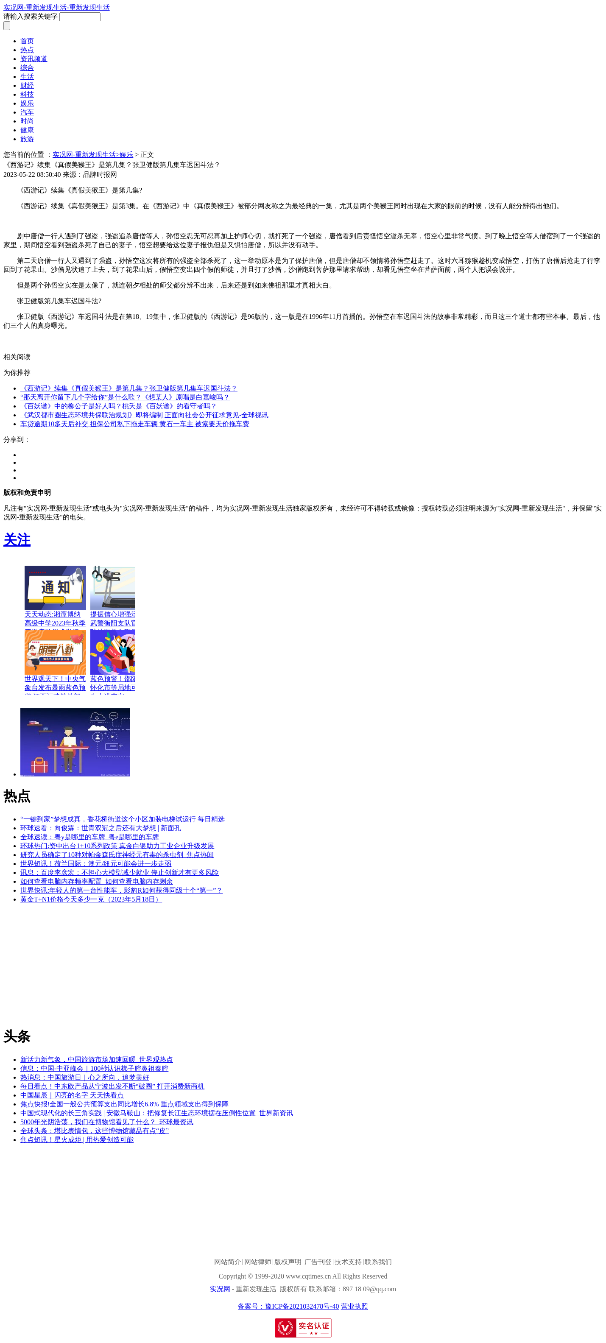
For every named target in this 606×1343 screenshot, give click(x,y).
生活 (27, 76)
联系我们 (378, 1262)
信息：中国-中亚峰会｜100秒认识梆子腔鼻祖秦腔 (94, 1068)
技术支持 (348, 1262)
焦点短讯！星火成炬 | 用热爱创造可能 (77, 1139)
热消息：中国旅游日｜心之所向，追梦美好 (84, 1077)
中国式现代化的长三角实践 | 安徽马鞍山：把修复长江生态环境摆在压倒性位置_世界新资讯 (156, 1113)
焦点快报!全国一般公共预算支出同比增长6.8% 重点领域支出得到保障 (124, 1104)
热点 (27, 49)
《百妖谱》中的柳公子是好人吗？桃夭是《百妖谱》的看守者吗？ (118, 406)
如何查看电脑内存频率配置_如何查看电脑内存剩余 (96, 881)
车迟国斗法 (181, 341)
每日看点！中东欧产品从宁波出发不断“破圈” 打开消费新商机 (112, 1086)
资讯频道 (33, 58)
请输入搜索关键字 (30, 16)
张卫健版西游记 (139, 341)
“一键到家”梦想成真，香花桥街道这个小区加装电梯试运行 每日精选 (122, 819)
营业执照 (354, 1306)
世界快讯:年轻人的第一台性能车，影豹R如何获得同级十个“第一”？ (121, 890)
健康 (27, 130)
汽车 (27, 112)
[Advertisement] (67, 964)
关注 (17, 539)
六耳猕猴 (213, 341)
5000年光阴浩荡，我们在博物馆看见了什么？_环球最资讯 (106, 1121)
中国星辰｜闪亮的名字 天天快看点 (72, 1095)
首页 (27, 41)
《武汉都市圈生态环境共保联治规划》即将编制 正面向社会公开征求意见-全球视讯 (144, 415)
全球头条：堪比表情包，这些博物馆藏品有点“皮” (94, 1130)
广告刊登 (318, 1262)
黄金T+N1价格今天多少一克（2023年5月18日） (91, 899)
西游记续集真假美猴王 (80, 341)
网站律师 (257, 1262)
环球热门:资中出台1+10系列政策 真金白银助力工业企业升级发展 (117, 845)
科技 (27, 94)
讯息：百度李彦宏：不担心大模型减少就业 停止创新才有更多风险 (119, 872)
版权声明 (288, 1262)
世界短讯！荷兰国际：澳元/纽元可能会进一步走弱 (95, 863)
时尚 (27, 121)
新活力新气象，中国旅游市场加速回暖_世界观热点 (96, 1059)
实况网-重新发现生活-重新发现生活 (56, 7)
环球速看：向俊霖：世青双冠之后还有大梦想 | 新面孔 (100, 828)
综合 (27, 67)
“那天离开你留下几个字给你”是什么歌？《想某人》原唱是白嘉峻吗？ (125, 397)
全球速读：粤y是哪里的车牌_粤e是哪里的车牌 (89, 836)
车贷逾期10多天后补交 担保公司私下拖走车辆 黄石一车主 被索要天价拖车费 (134, 423)
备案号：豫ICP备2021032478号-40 (288, 1306)
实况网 (220, 1289)
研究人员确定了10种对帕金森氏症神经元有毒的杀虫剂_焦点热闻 (117, 854)
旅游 (27, 138)
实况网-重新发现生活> (86, 154)
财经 (27, 85)
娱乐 (27, 103)
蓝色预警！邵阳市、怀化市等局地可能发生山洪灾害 (120, 687)
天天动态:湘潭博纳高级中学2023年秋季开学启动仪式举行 (55, 623)
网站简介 (227, 1262)
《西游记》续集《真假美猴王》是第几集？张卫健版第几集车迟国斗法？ (128, 388)
